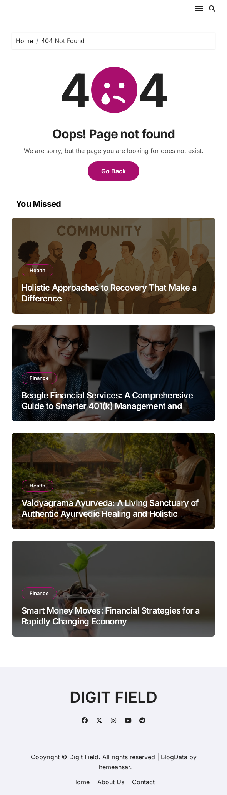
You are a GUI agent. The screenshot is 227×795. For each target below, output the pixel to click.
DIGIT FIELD (113, 697)
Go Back (113, 171)
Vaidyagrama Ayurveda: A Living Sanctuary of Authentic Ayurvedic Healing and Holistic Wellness (110, 514)
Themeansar (112, 767)
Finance (39, 378)
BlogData (174, 757)
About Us (110, 782)
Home (81, 782)
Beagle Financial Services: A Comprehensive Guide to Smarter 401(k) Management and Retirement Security (107, 406)
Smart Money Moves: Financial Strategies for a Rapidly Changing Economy (111, 616)
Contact (143, 782)
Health (37, 270)
